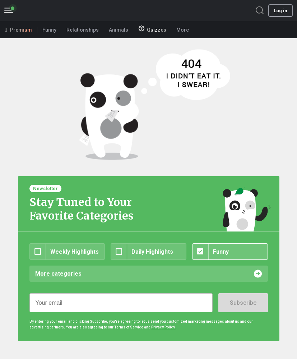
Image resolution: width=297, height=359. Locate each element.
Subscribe (243, 302)
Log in (280, 10)
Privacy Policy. (163, 327)
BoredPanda (42, 10)
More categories (58, 273)
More (185, 30)
